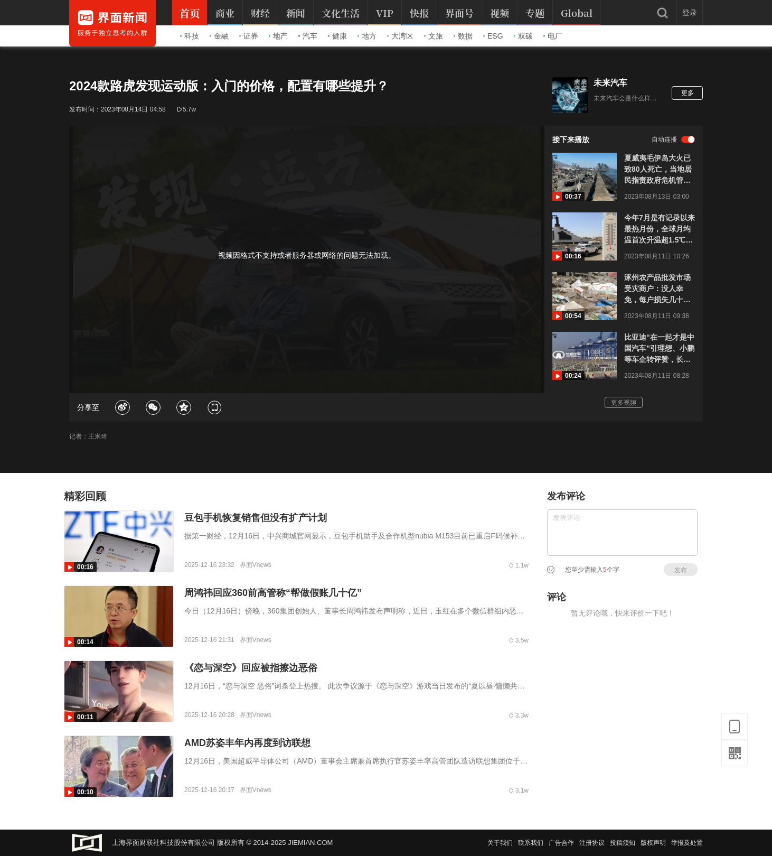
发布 (680, 570)
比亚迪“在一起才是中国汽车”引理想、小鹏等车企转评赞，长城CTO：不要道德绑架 (659, 349)
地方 (366, 36)
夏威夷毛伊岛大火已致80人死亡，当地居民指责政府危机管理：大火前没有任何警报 (658, 170)
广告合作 (561, 842)
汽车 (307, 36)
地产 (278, 36)
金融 (219, 36)
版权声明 (653, 842)
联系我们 (530, 842)
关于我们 (500, 842)
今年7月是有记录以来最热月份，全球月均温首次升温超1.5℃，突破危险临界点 (659, 229)
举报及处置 (687, 842)
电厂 (552, 36)
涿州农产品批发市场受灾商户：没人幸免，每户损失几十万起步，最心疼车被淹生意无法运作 (657, 289)
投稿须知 (622, 842)
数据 (463, 36)
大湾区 (400, 36)
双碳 (523, 36)
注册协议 (592, 842)
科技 (189, 36)
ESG (493, 36)
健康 (337, 36)
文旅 (433, 36)
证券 (248, 36)
